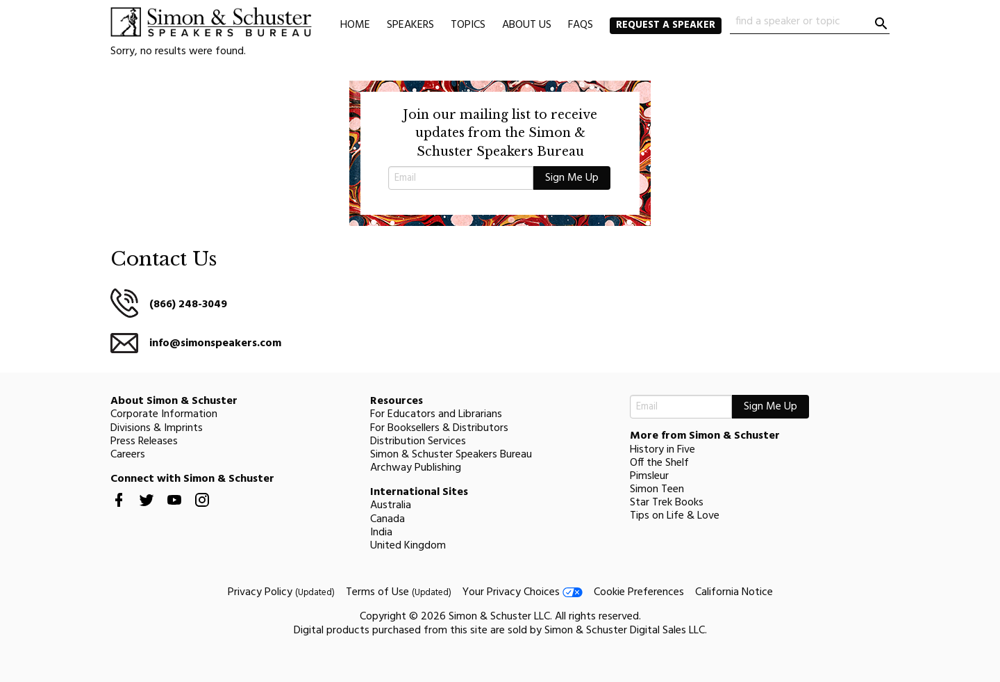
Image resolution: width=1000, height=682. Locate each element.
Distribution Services (418, 441)
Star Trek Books (666, 503)
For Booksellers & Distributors (439, 428)
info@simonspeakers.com (215, 343)
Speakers (410, 25)
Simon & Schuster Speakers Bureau (451, 455)
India (381, 532)
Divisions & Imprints (156, 428)
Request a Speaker (665, 25)
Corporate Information (163, 414)
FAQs (580, 25)
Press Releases (144, 441)
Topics (468, 25)
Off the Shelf (659, 463)
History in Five (662, 450)
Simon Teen (657, 489)
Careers (127, 455)
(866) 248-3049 (188, 304)
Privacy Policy (281, 592)
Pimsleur (649, 476)
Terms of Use (398, 592)
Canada (387, 519)
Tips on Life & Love (674, 516)
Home (355, 25)
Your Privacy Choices (522, 592)
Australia (390, 505)
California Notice (734, 592)
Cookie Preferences (639, 592)
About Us (526, 25)
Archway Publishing (415, 468)
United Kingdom (408, 546)
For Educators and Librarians (436, 414)
